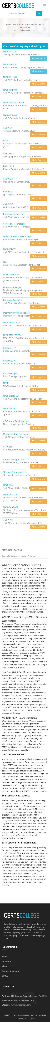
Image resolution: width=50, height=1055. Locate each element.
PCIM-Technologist (12, 287)
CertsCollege (23, 1015)
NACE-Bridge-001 (11, 395)
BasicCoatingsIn (10, 373)
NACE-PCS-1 (9, 484)
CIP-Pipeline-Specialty (13, 459)
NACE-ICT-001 (9, 249)
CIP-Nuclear (8, 446)
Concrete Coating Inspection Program (19, 556)
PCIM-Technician (11, 274)
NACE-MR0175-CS (11, 322)
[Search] (39, 13)
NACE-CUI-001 (10, 408)
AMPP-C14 (8, 178)
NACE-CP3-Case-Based (14, 102)
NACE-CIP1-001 (10, 51)
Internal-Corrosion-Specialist (16, 312)
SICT (5, 261)
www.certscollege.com (21, 1004)
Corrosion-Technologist (14, 223)
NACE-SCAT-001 (10, 507)
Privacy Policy (20, 1019)
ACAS (5, 140)
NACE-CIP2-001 (10, 64)
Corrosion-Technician (13, 214)
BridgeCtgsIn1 (10, 348)
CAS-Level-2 (8, 166)
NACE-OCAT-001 (11, 494)
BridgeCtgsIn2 (10, 360)
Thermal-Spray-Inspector (15, 472)
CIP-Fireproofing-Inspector (15, 421)
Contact (32, 1019)
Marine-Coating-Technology (16, 434)
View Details (38, 58)
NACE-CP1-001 (10, 77)
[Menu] (44, 5)
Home (16, 30)
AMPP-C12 (8, 191)
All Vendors (25, 30)
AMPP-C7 (7, 127)
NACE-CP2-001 (10, 89)
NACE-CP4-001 (10, 115)
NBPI (5, 383)
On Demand (38, 83)
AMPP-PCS (8, 520)
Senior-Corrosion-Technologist (17, 236)
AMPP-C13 (8, 204)
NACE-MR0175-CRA (12, 335)
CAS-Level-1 (8, 153)
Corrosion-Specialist (12, 300)
